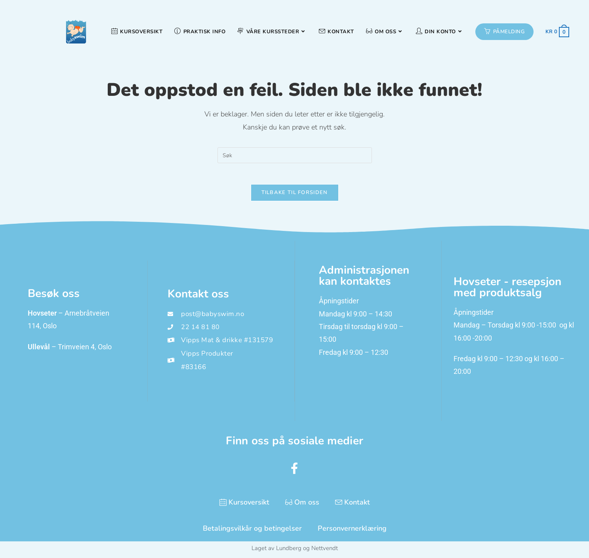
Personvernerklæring (352, 531)
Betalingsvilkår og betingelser (252, 531)
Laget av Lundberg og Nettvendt (295, 551)
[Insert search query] (294, 155)
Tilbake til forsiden (294, 195)
